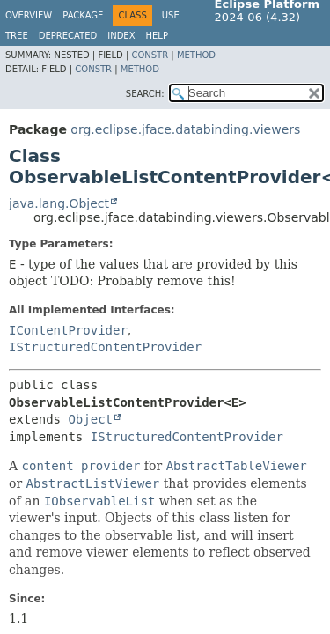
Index (121, 36)
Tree (16, 36)
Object (90, 419)
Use (171, 15)
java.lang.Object (59, 203)
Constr (149, 55)
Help (157, 36)
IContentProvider (68, 330)
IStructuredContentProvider (105, 347)
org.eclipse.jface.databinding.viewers (185, 129)
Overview (28, 15)
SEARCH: (145, 94)
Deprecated (68, 36)
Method (196, 55)
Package (82, 15)
